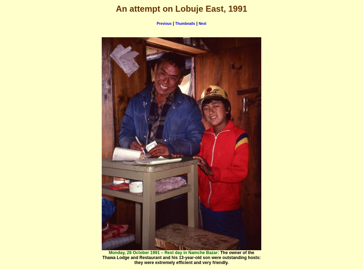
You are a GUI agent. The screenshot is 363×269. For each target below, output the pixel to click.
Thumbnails (185, 24)
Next (202, 24)
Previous (164, 24)
